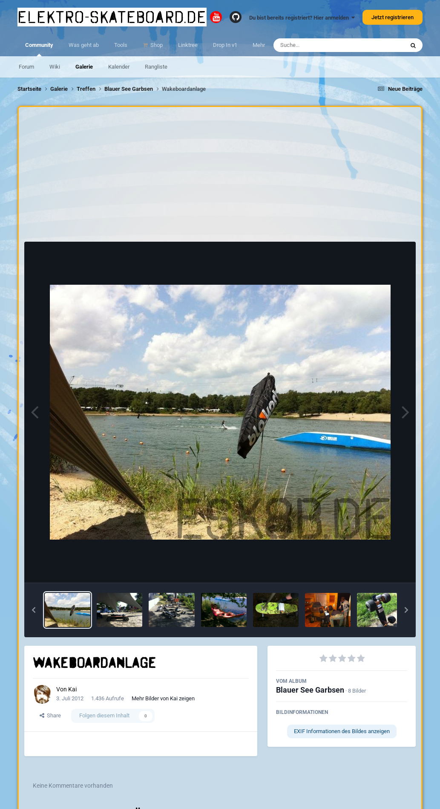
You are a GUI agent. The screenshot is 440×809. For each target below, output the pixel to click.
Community (39, 49)
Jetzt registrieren (392, 17)
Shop (156, 45)
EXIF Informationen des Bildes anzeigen (342, 731)
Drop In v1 (225, 45)
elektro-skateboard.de (112, 17)
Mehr (259, 45)
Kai (72, 689)
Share (50, 715)
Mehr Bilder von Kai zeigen (163, 698)
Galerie (84, 67)
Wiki (54, 67)
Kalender (118, 67)
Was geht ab (84, 45)
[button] (33, 610)
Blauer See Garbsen (310, 689)
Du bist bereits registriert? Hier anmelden (302, 17)
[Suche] (322, 45)
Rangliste (156, 67)
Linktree (188, 45)
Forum (26, 67)
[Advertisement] (220, 176)
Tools (120, 45)
